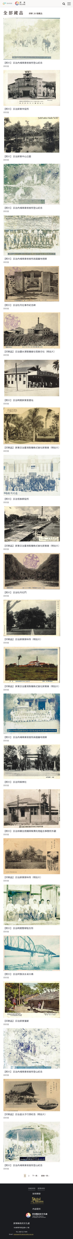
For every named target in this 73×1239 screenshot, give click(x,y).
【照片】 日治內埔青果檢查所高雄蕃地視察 (25, 258)
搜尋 (63, 3)
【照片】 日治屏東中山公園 (17, 156)
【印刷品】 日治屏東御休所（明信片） (22, 639)
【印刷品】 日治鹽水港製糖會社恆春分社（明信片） (29, 351)
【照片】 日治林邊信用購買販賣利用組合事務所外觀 (29, 831)
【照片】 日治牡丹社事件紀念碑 (19, 305)
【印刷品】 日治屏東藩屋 (16, 1021)
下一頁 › (35, 1175)
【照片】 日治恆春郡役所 (16, 499)
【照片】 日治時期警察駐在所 (18, 928)
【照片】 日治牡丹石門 (15, 592)
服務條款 (41, 1188)
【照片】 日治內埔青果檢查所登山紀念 (22, 62)
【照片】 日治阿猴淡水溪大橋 (18, 974)
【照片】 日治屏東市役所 (16, 109)
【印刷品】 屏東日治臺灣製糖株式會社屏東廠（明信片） (32, 447)
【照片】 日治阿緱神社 (15, 782)
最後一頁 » (45, 1175)
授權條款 (31, 1188)
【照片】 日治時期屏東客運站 (18, 400)
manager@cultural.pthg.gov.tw (23, 1234)
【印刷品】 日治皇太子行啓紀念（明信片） (25, 1114)
